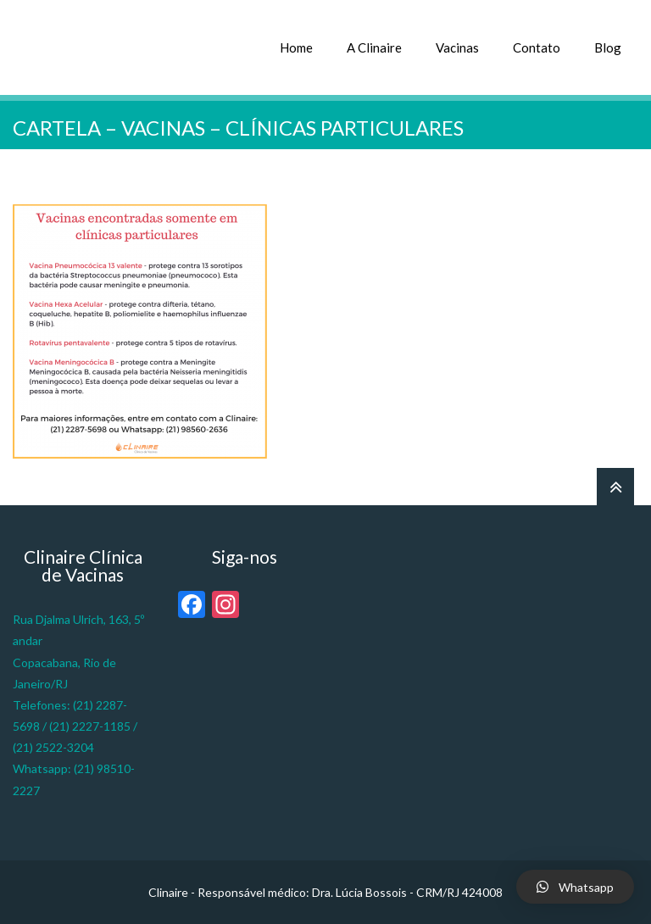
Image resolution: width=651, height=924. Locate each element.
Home (296, 47)
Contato (536, 47)
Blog (607, 47)
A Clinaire (374, 47)
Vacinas (457, 47)
